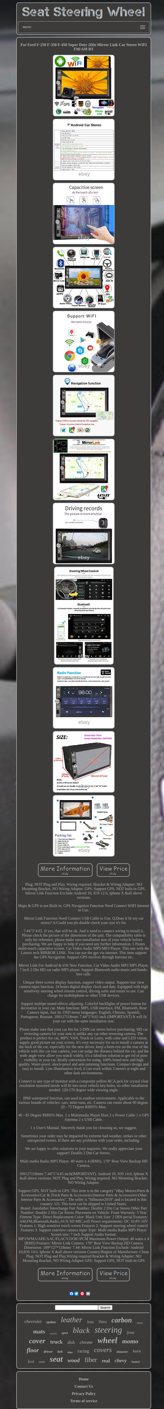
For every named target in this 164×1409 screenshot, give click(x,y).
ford (31, 1361)
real (106, 1360)
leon (90, 1322)
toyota (53, 1333)
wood (74, 1360)
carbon (121, 1320)
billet (70, 1352)
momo (130, 1341)
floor (33, 1350)
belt (60, 1351)
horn (137, 1351)
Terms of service (83, 1401)
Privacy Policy (84, 1394)
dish (71, 1342)
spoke (140, 1322)
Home (84, 1379)
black (81, 1330)
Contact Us (83, 1386)
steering (108, 1330)
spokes (51, 1322)
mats (39, 1331)
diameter (122, 1351)
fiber (91, 1359)
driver (48, 1351)
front (131, 1332)
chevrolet (32, 1321)
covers (103, 1349)
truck (56, 1342)
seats (42, 1361)
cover (37, 1341)
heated (135, 1361)
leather (71, 1319)
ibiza (103, 1321)
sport (65, 1333)
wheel (107, 1340)
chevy (121, 1360)
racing (83, 1350)
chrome (86, 1342)
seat (56, 1359)
